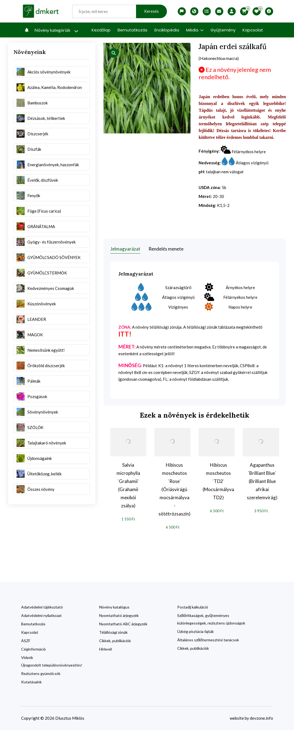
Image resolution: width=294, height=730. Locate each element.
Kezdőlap (101, 30)
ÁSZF (25, 640)
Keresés (151, 11)
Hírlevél (105, 649)
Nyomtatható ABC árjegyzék (123, 624)
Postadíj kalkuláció (192, 607)
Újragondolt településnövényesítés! (51, 665)
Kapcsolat (253, 30)
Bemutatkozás (132, 30)
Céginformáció (33, 649)
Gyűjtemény (223, 30)
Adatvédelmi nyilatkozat (41, 615)
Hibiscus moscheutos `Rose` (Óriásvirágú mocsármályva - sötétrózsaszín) (174, 489)
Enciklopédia (166, 30)
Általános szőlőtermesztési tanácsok (208, 640)
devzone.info (261, 718)
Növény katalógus (114, 607)
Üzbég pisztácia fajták (195, 631)
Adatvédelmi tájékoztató (42, 607)
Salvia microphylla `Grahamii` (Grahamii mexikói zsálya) (128, 485)
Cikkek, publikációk (115, 640)
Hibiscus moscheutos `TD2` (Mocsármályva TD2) (218, 481)
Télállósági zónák (113, 632)
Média (194, 30)
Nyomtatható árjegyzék (119, 615)
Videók (27, 657)
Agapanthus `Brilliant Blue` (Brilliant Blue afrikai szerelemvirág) (262, 481)
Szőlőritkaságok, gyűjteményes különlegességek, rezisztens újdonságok (211, 619)
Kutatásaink (31, 682)
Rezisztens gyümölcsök (40, 673)
